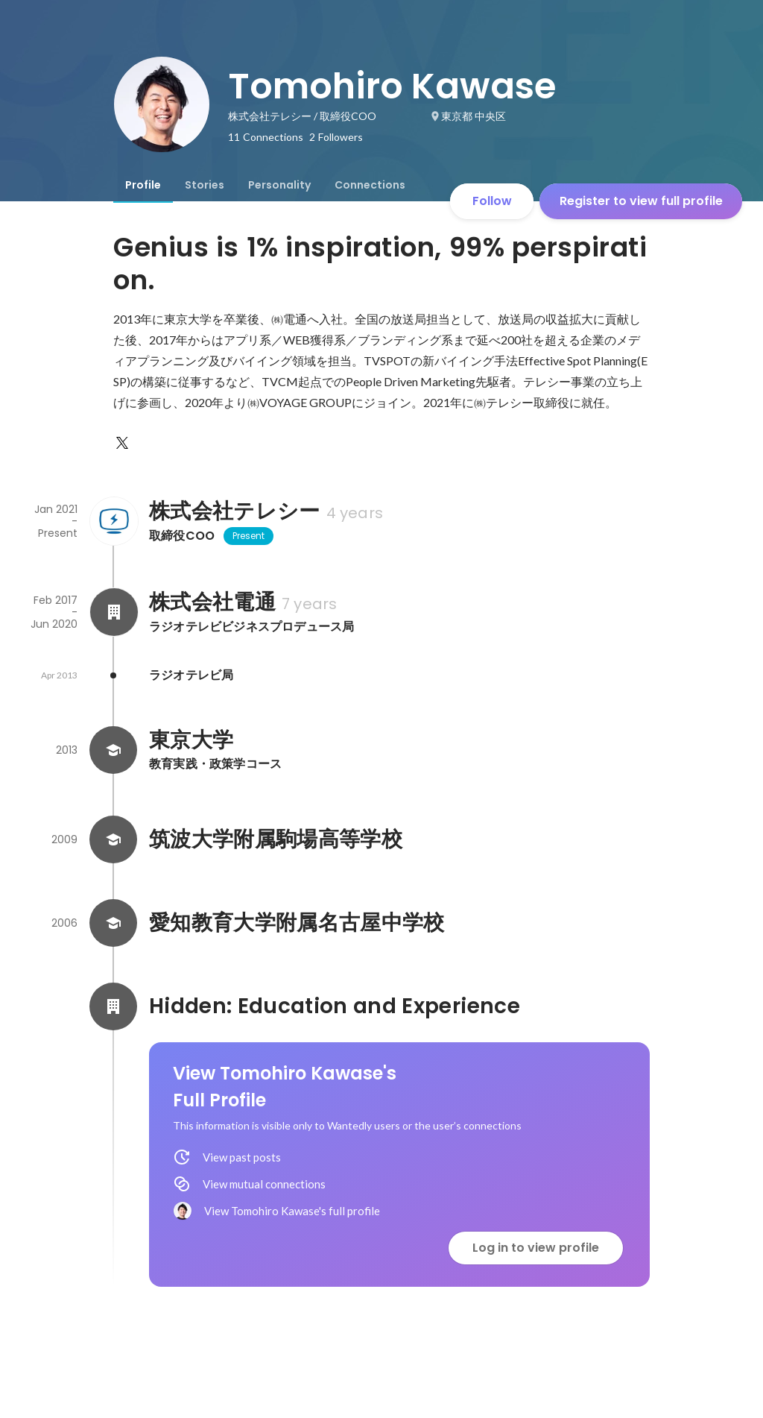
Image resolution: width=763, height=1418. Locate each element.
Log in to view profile (535, 1247)
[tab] (143, 185)
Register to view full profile (641, 200)
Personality (279, 184)
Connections (370, 184)
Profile (143, 184)
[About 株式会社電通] (113, 612)
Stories (204, 184)
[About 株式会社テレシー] (113, 521)
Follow (492, 200)
